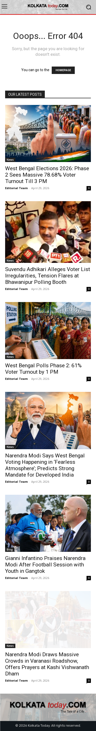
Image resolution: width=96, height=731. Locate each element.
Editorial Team (16, 188)
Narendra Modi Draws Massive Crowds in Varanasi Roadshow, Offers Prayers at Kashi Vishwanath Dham (47, 664)
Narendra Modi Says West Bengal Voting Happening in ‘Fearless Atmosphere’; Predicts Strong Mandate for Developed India (45, 465)
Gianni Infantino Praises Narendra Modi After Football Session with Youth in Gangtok (45, 564)
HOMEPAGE (63, 70)
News (10, 160)
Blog (10, 549)
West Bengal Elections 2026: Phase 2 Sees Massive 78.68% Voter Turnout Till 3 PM (47, 174)
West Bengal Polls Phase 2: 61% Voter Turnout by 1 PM (43, 368)
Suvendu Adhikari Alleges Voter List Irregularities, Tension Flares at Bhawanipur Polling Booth (47, 275)
